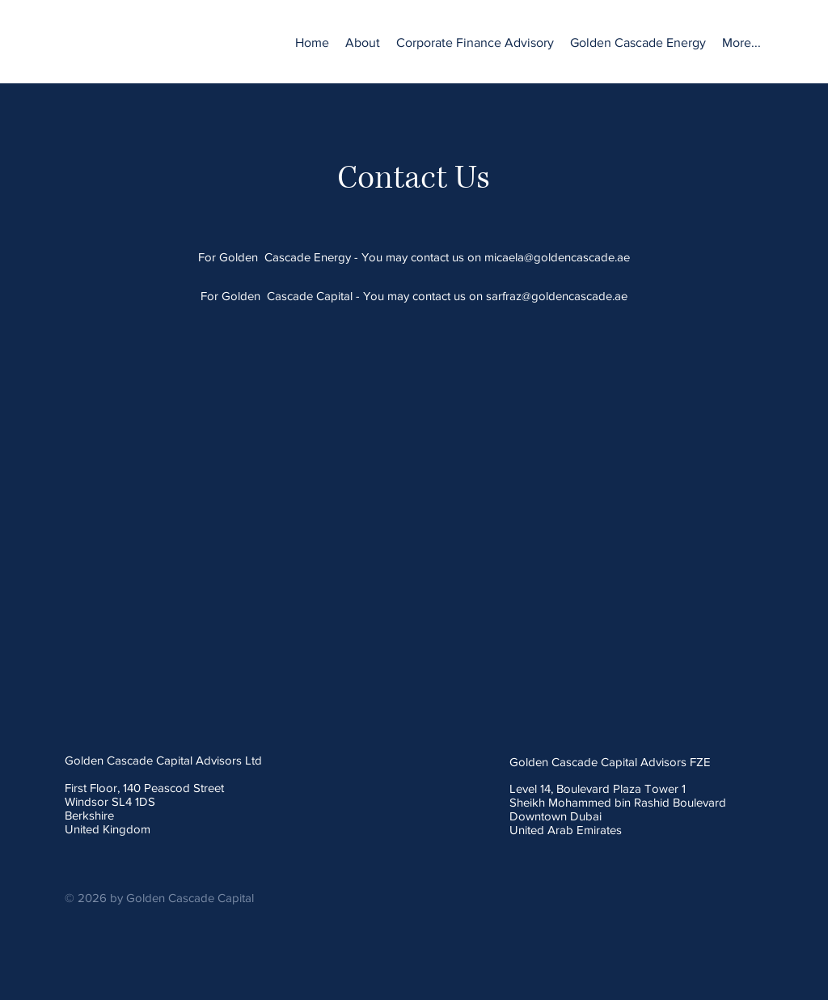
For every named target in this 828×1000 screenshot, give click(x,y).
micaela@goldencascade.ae (557, 257)
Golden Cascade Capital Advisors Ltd (163, 760)
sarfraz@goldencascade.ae (556, 296)
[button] (475, 43)
